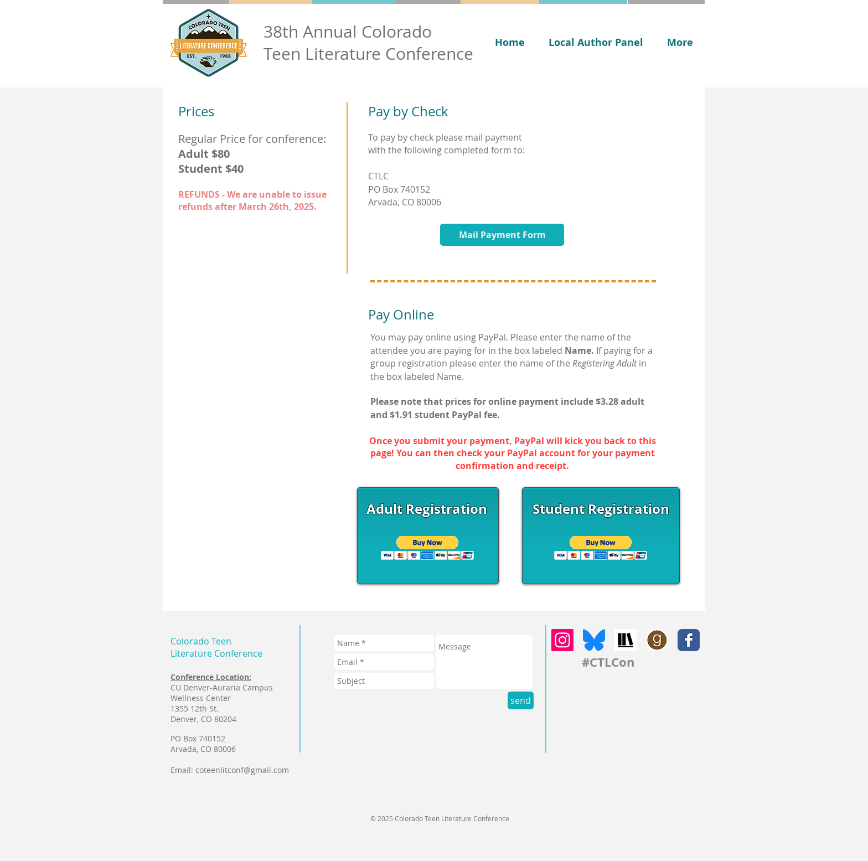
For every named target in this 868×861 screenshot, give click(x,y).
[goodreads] (657, 640)
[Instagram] (562, 640)
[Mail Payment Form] (502, 235)
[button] (427, 548)
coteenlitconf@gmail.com (242, 770)
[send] (521, 700)
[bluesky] (594, 640)
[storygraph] (625, 640)
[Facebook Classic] (689, 640)
